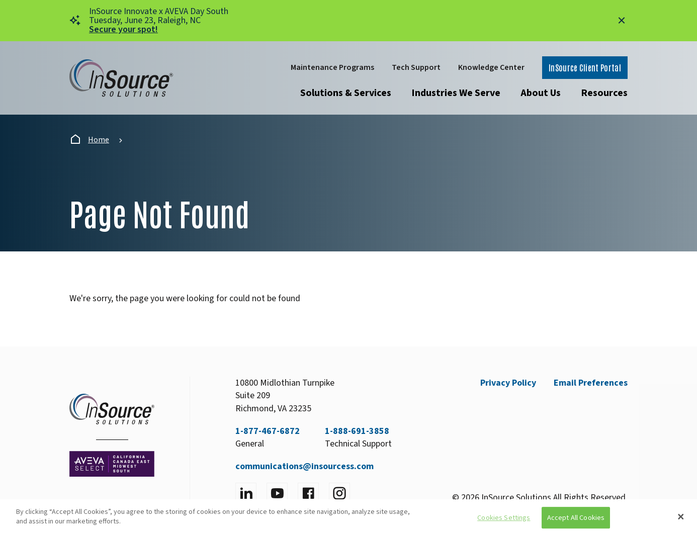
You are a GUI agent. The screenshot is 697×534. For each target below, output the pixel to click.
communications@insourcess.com (304, 466)
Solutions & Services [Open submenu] (345, 93)
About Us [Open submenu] (540, 93)
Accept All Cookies (576, 517)
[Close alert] (622, 21)
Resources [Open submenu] (604, 93)
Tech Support (416, 67)
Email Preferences (591, 383)
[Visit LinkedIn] (245, 493)
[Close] (681, 516)
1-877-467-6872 (267, 431)
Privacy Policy (508, 383)
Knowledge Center (491, 67)
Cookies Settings (503, 517)
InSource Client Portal (585, 67)
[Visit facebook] (308, 493)
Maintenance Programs (332, 67)
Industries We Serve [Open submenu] (455, 93)
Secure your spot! (123, 29)
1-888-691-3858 (357, 431)
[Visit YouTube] (277, 493)
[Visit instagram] (339, 493)
